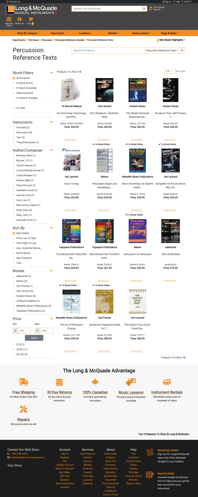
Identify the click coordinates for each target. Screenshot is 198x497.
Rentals (88, 428)
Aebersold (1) (22, 265)
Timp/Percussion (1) (26, 131)
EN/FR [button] (186, 1)
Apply (34, 326)
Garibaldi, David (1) (25, 179)
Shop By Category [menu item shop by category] (27, 22)
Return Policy (110, 469)
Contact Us (13, 1)
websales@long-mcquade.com (26, 428)
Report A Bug (133, 454)
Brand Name (21, 242)
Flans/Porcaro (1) (24, 174)
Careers (133, 439)
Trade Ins (88, 439)
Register (64, 428)
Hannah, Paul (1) (24, 184)
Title (17, 251)
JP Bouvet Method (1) (26, 289)
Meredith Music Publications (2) (32, 294)
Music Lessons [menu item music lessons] (140, 22)
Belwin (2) (20, 270)
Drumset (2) (21, 116)
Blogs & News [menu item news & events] (168, 22)
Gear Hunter (57, 22)
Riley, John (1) (22, 204)
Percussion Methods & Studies (69, 29)
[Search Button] (139, 11)
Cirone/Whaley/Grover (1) (28, 159)
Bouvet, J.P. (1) (22, 149)
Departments (19, 29)
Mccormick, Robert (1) (26, 194)
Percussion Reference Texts (161, 39)
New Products (22, 246)
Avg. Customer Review (27, 237)
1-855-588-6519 (17, 424)
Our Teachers (110, 472)
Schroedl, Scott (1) (25, 209)
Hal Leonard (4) (23, 279)
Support (87, 443)
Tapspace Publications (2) (29, 299)
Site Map (133, 443)
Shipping (88, 454)
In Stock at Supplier (25, 86)
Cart (64, 431)
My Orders (64, 443)
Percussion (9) (22, 121)
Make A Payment (65, 439)
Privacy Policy (110, 465)
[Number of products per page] (170, 60)
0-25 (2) (19, 333)
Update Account (64, 435)
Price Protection (110, 454)
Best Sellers (21, 222)
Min (15, 312)
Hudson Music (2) (24, 284)
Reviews (133, 450)
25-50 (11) (20, 338)
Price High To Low (24, 232)
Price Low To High (24, 227)
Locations (133, 428)
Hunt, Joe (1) (21, 189)
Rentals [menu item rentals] (112, 22)
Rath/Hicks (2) (22, 199)
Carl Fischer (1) (23, 275)
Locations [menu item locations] (84, 22)
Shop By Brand (133, 446)
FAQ (133, 424)
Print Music (33, 29)
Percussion (47, 29)
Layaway (88, 450)
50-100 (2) (20, 343)
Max (37, 312)
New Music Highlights (170, 29)
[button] (190, 11)
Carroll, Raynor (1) (24, 154)
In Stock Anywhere (25, 76)
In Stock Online (23, 72)
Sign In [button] (167, 1)
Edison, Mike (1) (23, 169)
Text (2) (19, 126)
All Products (21, 67)
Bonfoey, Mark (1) (24, 144)
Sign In (65, 424)
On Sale (19, 96)
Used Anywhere (23, 81)
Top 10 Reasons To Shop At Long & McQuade (164, 405)
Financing (87, 446)
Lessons (87, 431)
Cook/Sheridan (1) (25, 164)
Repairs (88, 435)
